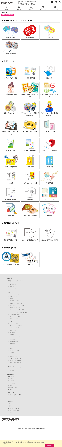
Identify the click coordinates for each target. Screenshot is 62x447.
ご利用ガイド (10, 374)
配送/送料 (10, 389)
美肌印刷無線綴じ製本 (14, 300)
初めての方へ (10, 376)
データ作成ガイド (11, 380)
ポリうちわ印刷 (13, 282)
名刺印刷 (12, 334)
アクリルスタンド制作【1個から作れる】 (19, 312)
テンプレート (10, 399)
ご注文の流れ (10, 378)
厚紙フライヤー (13, 321)
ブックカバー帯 (13, 346)
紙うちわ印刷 (13, 284)
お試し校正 (12, 348)
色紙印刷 (12, 352)
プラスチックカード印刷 (15, 316)
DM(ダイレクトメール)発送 (16, 325)
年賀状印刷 (12, 339)
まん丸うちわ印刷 (13, 288)
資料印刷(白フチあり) (12, 223)
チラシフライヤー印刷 (14, 294)
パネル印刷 (12, 332)
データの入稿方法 (11, 383)
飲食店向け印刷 (10, 248)
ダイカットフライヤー (14, 350)
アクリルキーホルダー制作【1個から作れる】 (20, 309)
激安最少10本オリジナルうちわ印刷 (18, 20)
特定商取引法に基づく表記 (13, 410)
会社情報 (10, 412)
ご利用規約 (10, 406)
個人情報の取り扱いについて (14, 408)
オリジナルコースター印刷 (15, 368)
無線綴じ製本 (13, 298)
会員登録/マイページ (12, 387)
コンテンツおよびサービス (14, 395)
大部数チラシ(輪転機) (14, 328)
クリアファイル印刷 (14, 323)
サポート (10, 403)
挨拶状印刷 (12, 343)
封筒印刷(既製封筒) (14, 341)
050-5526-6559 (27, 3)
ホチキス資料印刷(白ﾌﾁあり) (16, 360)
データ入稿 (10, 397)
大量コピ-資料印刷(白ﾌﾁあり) (16, 362)
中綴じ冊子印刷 (13, 296)
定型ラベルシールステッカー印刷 (17, 305)
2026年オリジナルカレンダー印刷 (17, 314)
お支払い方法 (10, 385)
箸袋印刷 (12, 370)
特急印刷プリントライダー (28, 428)
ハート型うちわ (13, 286)
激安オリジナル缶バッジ (15, 307)
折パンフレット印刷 (14, 318)
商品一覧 (9, 278)
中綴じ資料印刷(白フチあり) (16, 358)
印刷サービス (9, 61)
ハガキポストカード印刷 (15, 337)
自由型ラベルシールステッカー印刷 (17, 303)
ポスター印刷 (13, 330)
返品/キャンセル (11, 392)
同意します (49, 445)
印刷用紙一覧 (10, 401)
